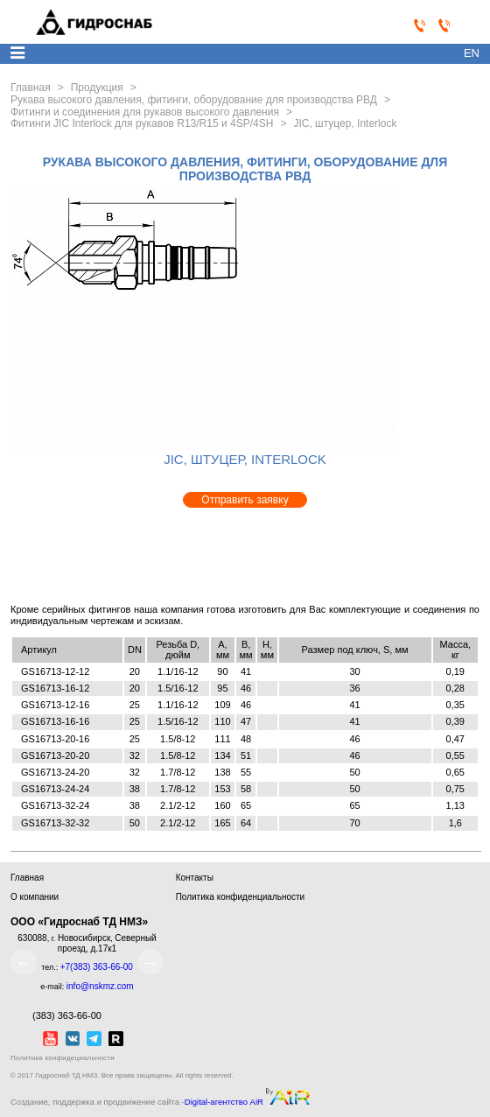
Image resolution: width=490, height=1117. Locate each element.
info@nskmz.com (100, 986)
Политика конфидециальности (62, 1058)
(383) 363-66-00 (56, 1015)
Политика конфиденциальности (240, 897)
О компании (34, 897)
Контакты (195, 877)
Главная (27, 877)
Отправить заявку (244, 500)
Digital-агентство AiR (224, 1102)
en (472, 53)
